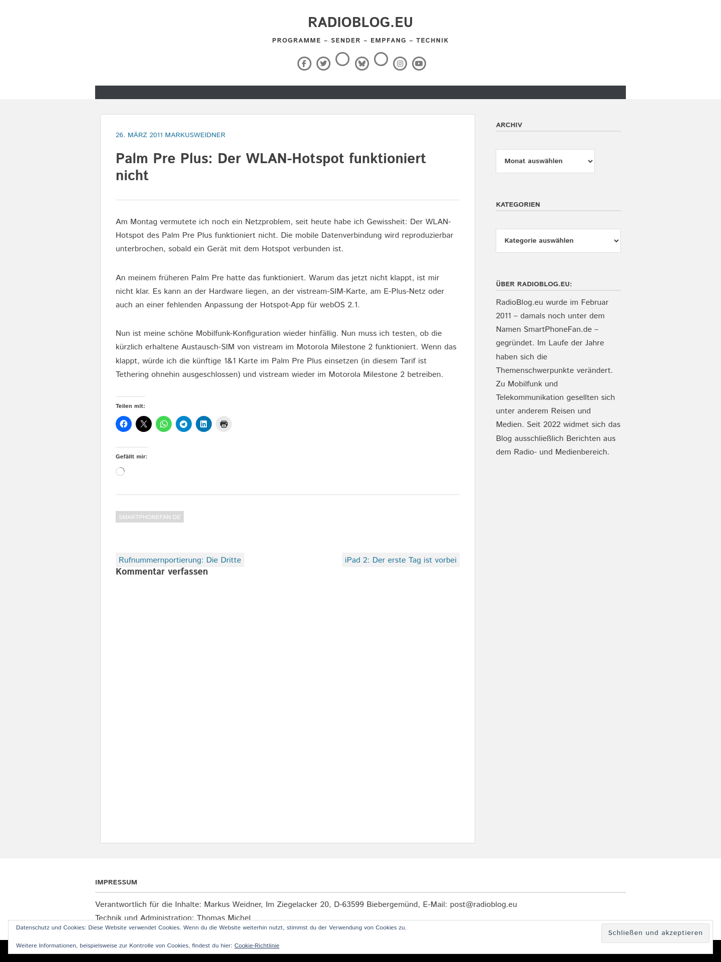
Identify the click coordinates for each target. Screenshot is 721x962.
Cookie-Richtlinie (256, 945)
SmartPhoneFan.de (150, 517)
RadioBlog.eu (360, 23)
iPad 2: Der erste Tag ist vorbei (401, 560)
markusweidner (195, 135)
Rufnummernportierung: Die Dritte (180, 560)
